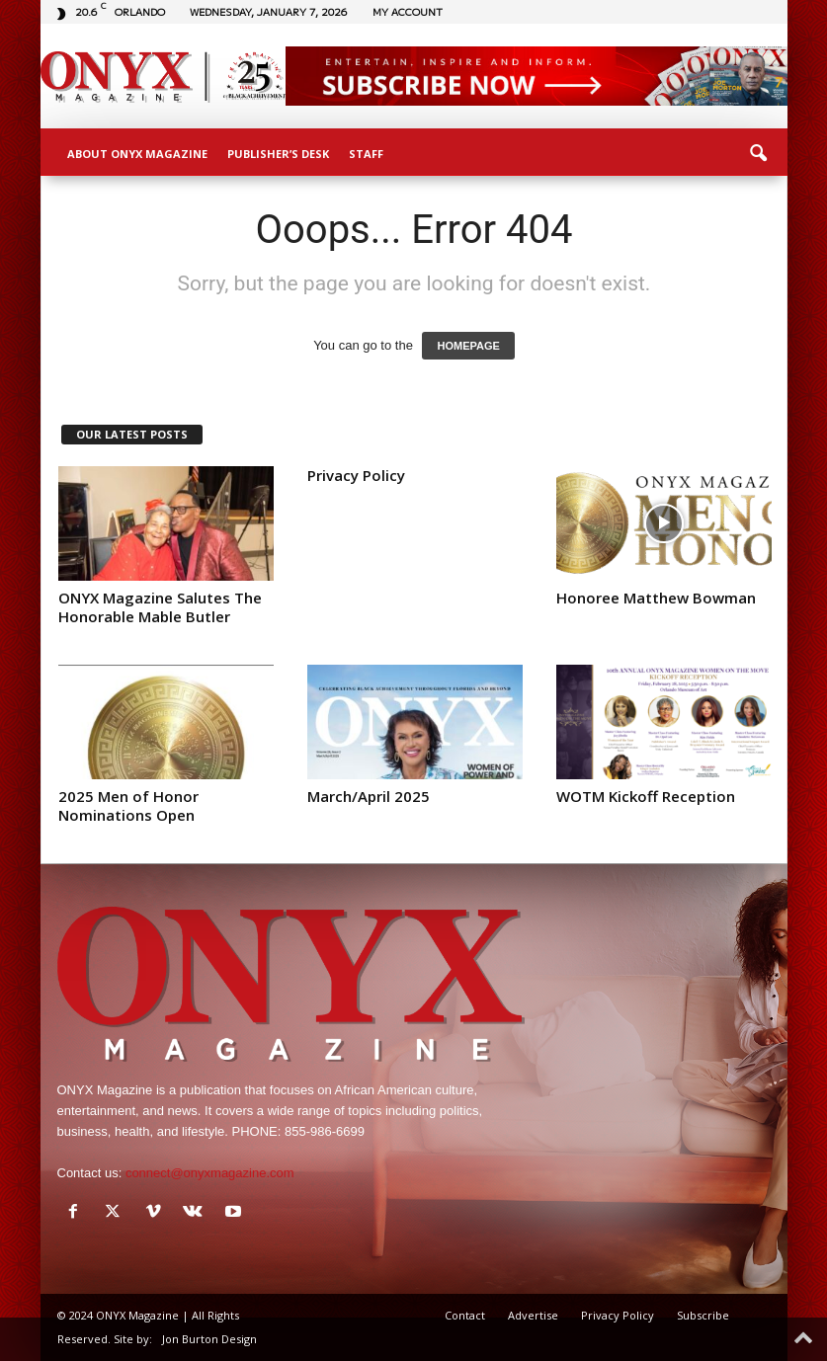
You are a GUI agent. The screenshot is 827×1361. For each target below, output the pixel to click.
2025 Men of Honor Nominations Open (128, 805)
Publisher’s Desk (278, 153)
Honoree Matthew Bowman (656, 597)
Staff (366, 153)
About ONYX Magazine (137, 153)
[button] (758, 154)
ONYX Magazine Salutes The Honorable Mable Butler (160, 607)
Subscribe (703, 1315)
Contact (465, 1315)
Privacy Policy (356, 475)
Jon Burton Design (209, 1338)
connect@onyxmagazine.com (209, 1172)
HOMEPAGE (468, 346)
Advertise (533, 1315)
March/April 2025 (368, 796)
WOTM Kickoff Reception (645, 796)
